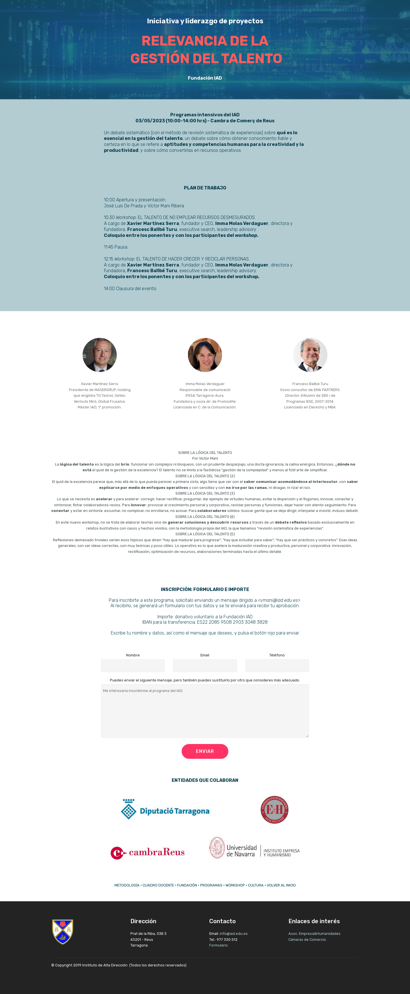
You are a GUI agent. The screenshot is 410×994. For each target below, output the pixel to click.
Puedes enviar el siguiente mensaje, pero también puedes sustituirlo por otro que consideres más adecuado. (205, 680)
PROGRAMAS (211, 885)
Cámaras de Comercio (307, 939)
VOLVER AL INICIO (281, 885)
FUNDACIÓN (187, 885)
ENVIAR (205, 751)
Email (204, 655)
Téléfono (277, 655)
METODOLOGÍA (127, 885)
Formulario (218, 945)
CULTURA (256, 885)
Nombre (133, 655)
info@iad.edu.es (234, 933)
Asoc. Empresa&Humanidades (314, 933)
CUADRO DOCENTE (158, 885)
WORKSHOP (235, 885)
